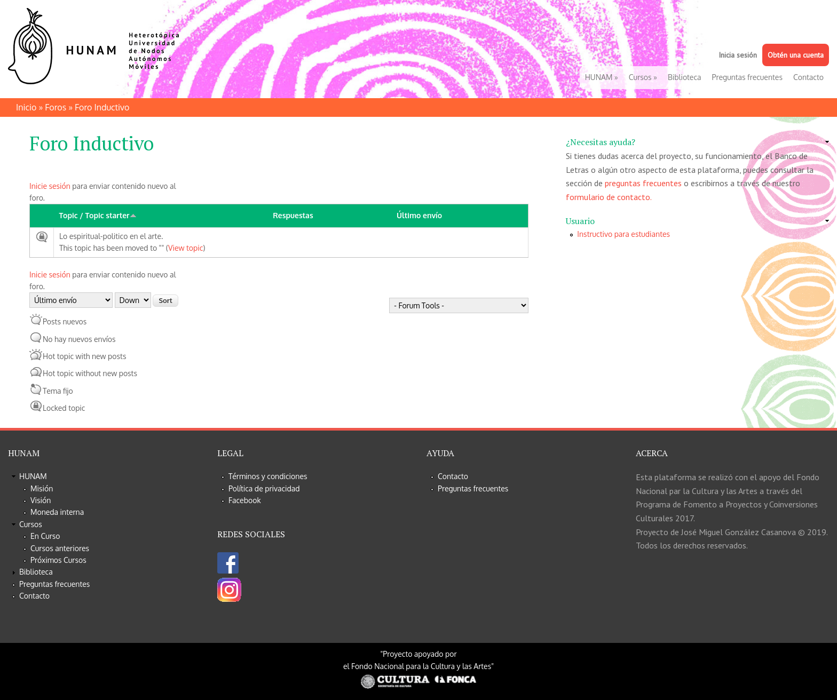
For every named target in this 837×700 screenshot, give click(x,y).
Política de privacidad (264, 488)
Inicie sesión (49, 185)
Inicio (26, 107)
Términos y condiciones (267, 476)
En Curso (45, 535)
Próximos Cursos (58, 559)
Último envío (419, 215)
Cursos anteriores (59, 548)
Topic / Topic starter (98, 215)
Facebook (244, 500)
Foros (55, 107)
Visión (40, 500)
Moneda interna (57, 511)
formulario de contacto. (609, 197)
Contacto (808, 77)
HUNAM (601, 77)
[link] (697, 142)
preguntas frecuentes (643, 183)
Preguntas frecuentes (747, 77)
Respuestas (293, 215)
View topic (185, 247)
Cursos (643, 77)
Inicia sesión (737, 55)
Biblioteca (684, 77)
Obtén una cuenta (796, 55)
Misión (41, 488)
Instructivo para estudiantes (623, 233)
